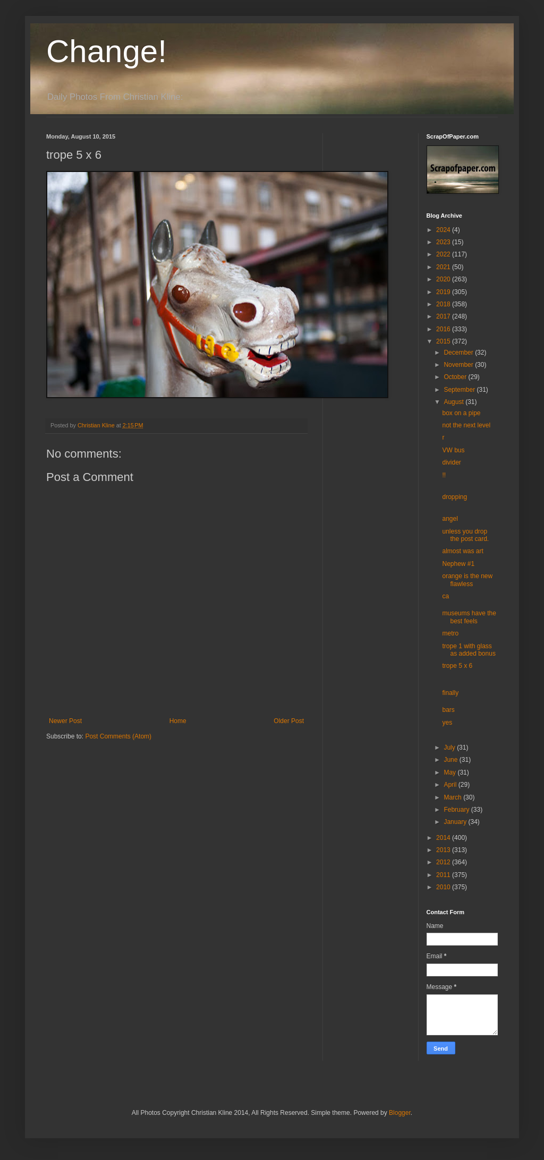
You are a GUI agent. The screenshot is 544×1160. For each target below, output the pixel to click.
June (451, 759)
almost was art (462, 551)
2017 (444, 316)
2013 (444, 850)
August (454, 402)
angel (449, 518)
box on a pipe (461, 413)
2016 (444, 329)
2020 (444, 279)
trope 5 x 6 (457, 665)
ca (445, 596)
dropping (454, 497)
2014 (444, 837)
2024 (444, 230)
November (459, 364)
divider (451, 462)
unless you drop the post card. (465, 535)
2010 (444, 887)
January (456, 822)
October (456, 377)
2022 (444, 254)
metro (450, 633)
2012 (444, 862)
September (460, 389)
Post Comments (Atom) (118, 736)
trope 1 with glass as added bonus (468, 649)
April (451, 784)
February (457, 809)
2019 (444, 292)
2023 (444, 242)
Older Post (289, 721)
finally (450, 693)
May (450, 772)
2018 (444, 304)
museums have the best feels (469, 616)
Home (177, 721)
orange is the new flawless (467, 579)
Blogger (400, 1112)
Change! (106, 51)
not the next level (466, 425)
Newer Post (65, 721)
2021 (444, 267)
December (459, 352)
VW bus (453, 450)
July (450, 747)
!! (444, 475)
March (453, 797)
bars (448, 710)
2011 (444, 875)
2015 (444, 341)
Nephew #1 (458, 564)
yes (447, 722)
